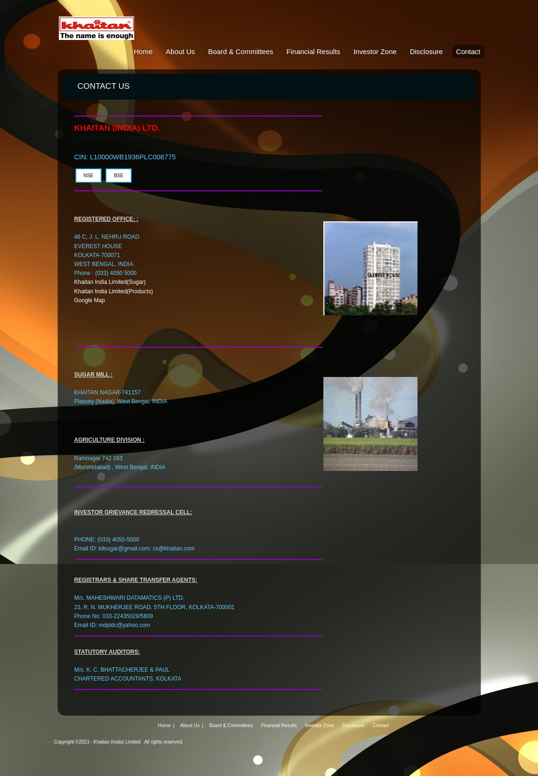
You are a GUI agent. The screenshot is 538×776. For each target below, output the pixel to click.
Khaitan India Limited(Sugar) (110, 282)
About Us (180, 51)
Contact (468, 51)
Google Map (89, 300)
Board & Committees (240, 51)
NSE (89, 175)
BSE (118, 175)
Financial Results (313, 51)
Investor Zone (375, 51)
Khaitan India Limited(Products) (113, 291)
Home (143, 51)
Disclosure (426, 51)
